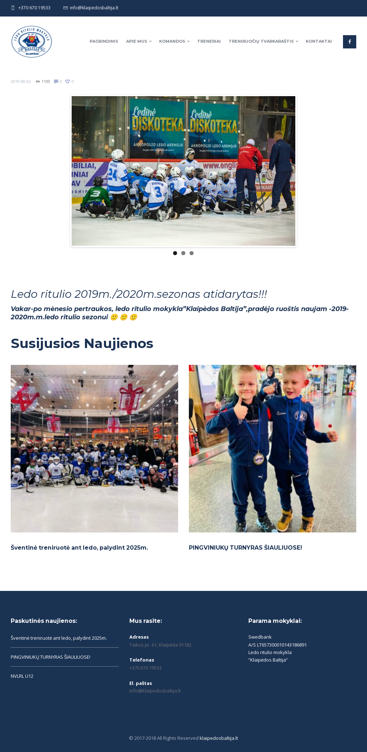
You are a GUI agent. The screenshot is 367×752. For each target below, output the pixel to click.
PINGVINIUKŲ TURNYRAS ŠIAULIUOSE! (245, 547)
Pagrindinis (104, 41)
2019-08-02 (21, 81)
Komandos (172, 41)
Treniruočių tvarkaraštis (261, 41)
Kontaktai (319, 41)
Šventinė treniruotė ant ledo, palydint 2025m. (79, 547)
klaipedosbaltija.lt (219, 738)
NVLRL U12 (22, 676)
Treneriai (209, 41)
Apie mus (136, 41)
